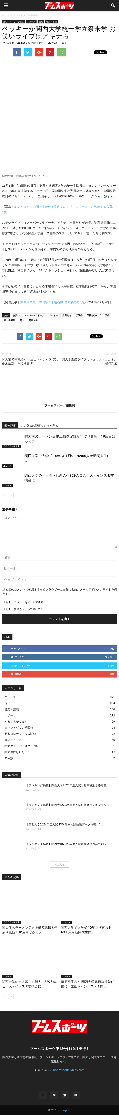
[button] (113, 5)
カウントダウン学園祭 (13, 21)
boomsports (64, 1110)
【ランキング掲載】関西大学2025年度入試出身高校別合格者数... (67, 785)
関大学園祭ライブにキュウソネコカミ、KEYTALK (89, 362)
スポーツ (10, 715)
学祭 (107, 315)
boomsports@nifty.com (69, 1070)
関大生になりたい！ (17, 752)
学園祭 (79, 315)
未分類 (8, 758)
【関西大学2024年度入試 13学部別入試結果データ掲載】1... (64, 824)
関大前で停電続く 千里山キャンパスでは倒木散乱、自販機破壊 (30, 362)
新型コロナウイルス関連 (20, 734)
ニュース (31, 21)
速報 (41, 21)
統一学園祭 (9, 320)
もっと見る (59, 864)
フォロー (109, 657)
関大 (22, 320)
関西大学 (33, 320)
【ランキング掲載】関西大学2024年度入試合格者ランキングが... (67, 805)
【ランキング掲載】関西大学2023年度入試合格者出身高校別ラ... (67, 844)
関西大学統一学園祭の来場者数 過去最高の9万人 (53, 302)
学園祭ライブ (93, 315)
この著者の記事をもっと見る (39, 425)
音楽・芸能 (51, 21)
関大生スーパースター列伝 (21, 746)
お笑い (16, 315)
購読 (112, 674)
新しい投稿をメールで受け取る (24, 609)
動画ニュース (13, 740)
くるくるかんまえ (11, 446)
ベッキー (53, 315)
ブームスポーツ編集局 (13, 43)
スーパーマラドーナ (34, 315)
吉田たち (66, 315)
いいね (110, 648)
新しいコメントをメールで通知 (24, 602)
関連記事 (10, 425)
